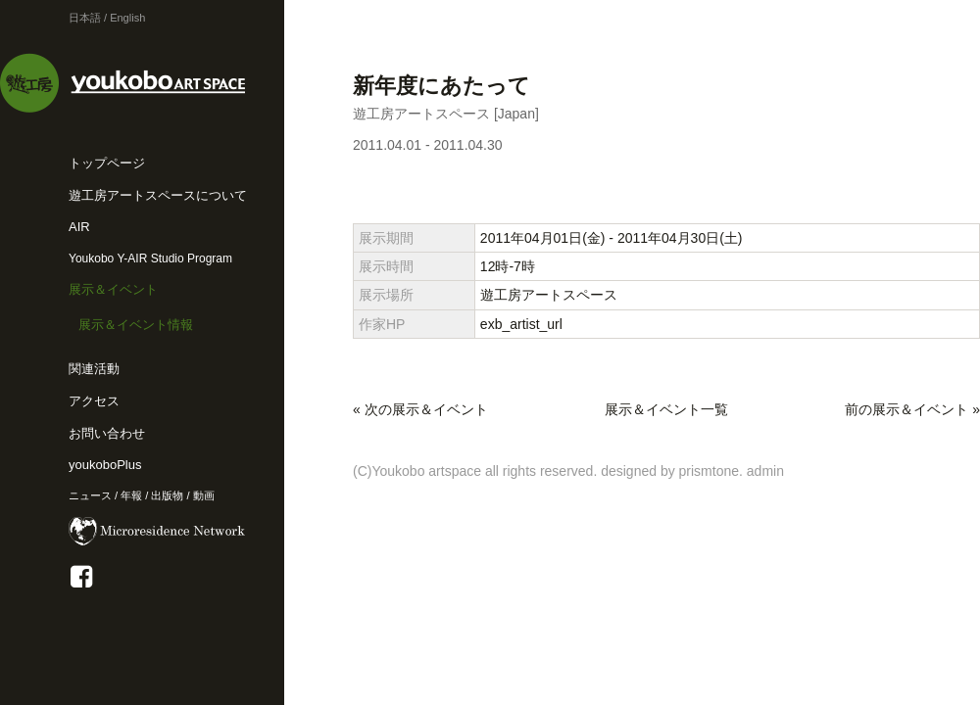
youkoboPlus (105, 464)
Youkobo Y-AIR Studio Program (150, 258)
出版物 (167, 495)
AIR (79, 226)
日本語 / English (107, 18)
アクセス (94, 401)
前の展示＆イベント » (912, 409)
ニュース (90, 495)
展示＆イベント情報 (135, 324)
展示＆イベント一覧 (666, 409)
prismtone (709, 471)
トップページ (107, 163)
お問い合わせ (107, 433)
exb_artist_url (521, 324)
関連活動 (94, 368)
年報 (131, 495)
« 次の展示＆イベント (420, 409)
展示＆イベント (113, 289)
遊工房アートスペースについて (158, 195)
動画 (204, 495)
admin (765, 471)
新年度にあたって (441, 85)
